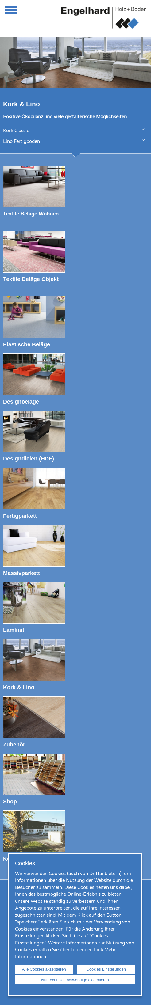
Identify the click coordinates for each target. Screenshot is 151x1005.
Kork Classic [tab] (74, 130)
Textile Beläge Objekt (31, 279)
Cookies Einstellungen (106, 969)
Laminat (13, 630)
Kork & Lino (18, 687)
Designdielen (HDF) (28, 458)
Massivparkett (21, 573)
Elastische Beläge (26, 344)
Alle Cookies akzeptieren (44, 969)
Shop (10, 801)
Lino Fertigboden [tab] (74, 141)
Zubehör (14, 744)
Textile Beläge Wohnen (31, 214)
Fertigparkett (20, 516)
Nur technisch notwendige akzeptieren (75, 980)
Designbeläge (21, 401)
